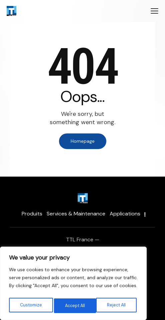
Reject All (74, 306)
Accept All (117, 306)
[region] (73, 285)
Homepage (83, 141)
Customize (30, 306)
